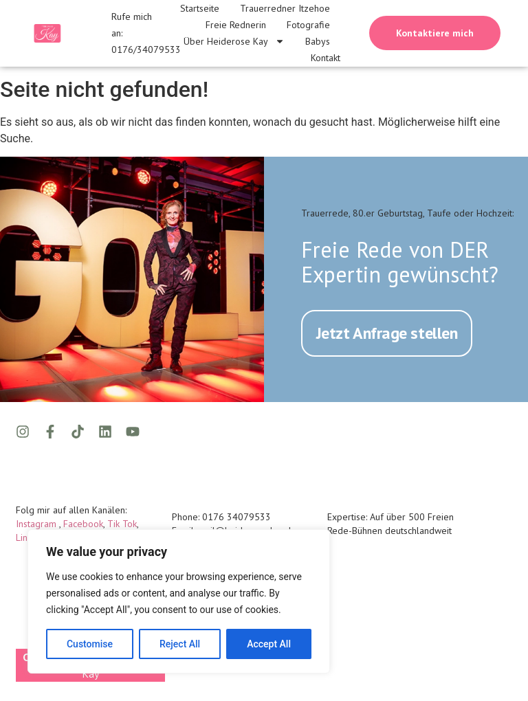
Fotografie (308, 25)
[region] (179, 601)
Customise (90, 643)
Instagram (37, 522)
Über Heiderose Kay (234, 41)
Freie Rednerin (236, 25)
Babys (317, 41)
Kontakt (325, 58)
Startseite (199, 8)
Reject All (180, 643)
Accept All (269, 643)
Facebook (83, 522)
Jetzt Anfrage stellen (387, 331)
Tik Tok (122, 522)
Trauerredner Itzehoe (285, 8)
